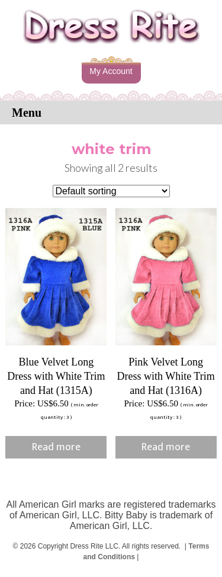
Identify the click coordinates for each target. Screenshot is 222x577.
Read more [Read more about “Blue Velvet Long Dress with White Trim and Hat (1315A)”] (56, 447)
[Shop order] (111, 191)
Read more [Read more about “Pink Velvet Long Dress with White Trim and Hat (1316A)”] (165, 447)
